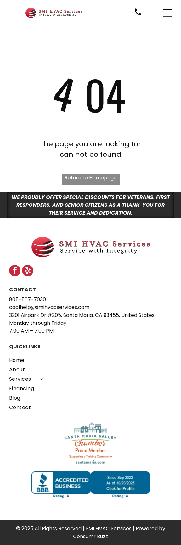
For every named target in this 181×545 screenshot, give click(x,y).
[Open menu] (167, 13)
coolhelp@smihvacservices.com (49, 307)
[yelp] (27, 271)
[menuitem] (90, 360)
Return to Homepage (91, 177)
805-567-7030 (27, 299)
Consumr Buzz (90, 536)
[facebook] (14, 271)
